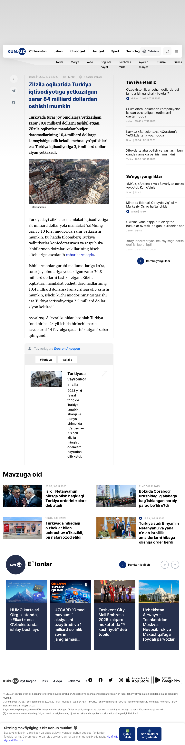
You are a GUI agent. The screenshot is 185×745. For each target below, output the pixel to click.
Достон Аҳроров (67, 348)
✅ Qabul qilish (127, 734)
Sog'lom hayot (106, 64)
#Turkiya (46, 359)
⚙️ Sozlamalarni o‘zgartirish (149, 734)
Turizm (161, 62)
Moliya (75, 62)
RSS (45, 681)
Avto (90, 62)
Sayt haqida (27, 681)
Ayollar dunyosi (144, 64)
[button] (165, 565)
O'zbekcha (150, 51)
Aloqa (57, 681)
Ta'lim (59, 62)
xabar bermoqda (80, 254)
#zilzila (67, 359)
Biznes (177, 62)
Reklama (73, 681)
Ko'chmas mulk (125, 64)
